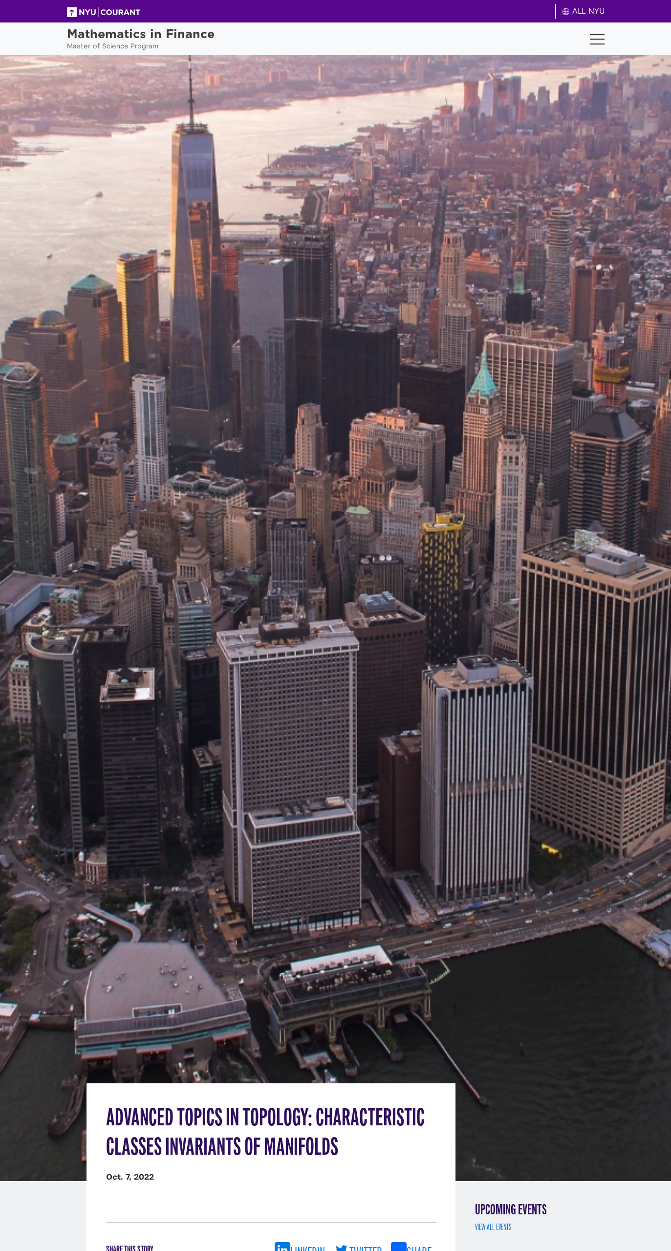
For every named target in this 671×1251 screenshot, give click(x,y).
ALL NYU (583, 11)
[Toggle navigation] (597, 39)
